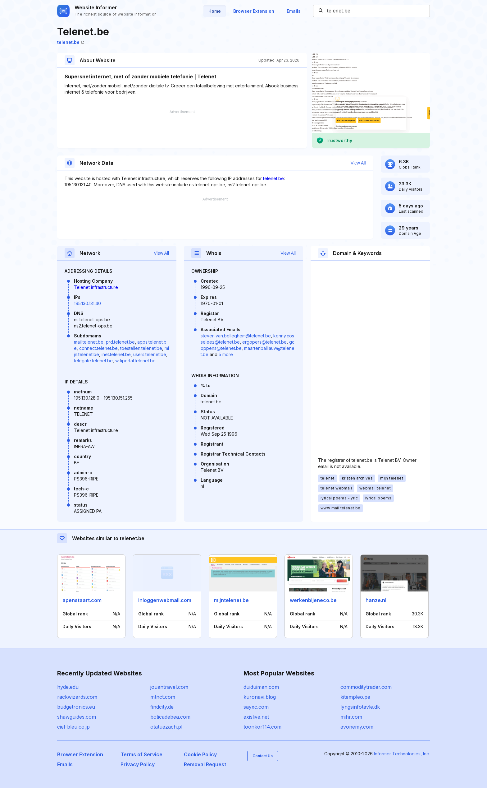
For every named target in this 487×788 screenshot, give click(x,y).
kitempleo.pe (355, 697)
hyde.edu (68, 687)
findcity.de (162, 707)
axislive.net (256, 717)
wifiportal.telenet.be (135, 360)
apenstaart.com (82, 600)
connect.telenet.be (98, 348)
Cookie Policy (200, 754)
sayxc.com (256, 707)
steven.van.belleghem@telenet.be (236, 335)
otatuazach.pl (166, 727)
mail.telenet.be (88, 342)
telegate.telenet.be (93, 360)
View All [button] (358, 162)
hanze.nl (376, 600)
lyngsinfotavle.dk (360, 707)
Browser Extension (253, 11)
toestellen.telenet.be (141, 348)
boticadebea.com (170, 717)
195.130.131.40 (87, 303)
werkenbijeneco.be (313, 600)
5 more (226, 354)
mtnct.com (162, 697)
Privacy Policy (138, 764)
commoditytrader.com (366, 687)
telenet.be (70, 42)
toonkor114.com (262, 727)
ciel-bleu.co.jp (73, 727)
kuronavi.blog (260, 697)
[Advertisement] (182, 129)
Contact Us (263, 755)
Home (214, 11)
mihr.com (351, 717)
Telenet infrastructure (96, 287)
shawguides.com (76, 717)
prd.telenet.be (120, 342)
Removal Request (205, 764)
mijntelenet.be (231, 600)
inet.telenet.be (116, 354)
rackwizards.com (77, 697)
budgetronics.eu (76, 707)
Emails (294, 11)
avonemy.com (356, 727)
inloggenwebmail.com (164, 600)
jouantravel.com (169, 687)
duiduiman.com (261, 687)
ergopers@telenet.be (264, 342)
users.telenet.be (149, 354)
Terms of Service (141, 754)
